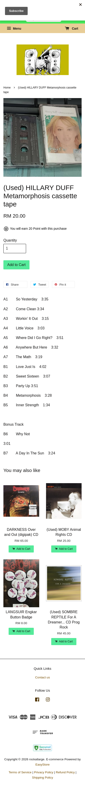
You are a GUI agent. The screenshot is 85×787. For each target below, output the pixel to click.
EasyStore (42, 764)
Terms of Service (20, 772)
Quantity (10, 240)
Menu (14, 28)
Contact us (42, 677)
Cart (71, 28)
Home (7, 87)
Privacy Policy (43, 772)
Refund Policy (65, 772)
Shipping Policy (42, 777)
